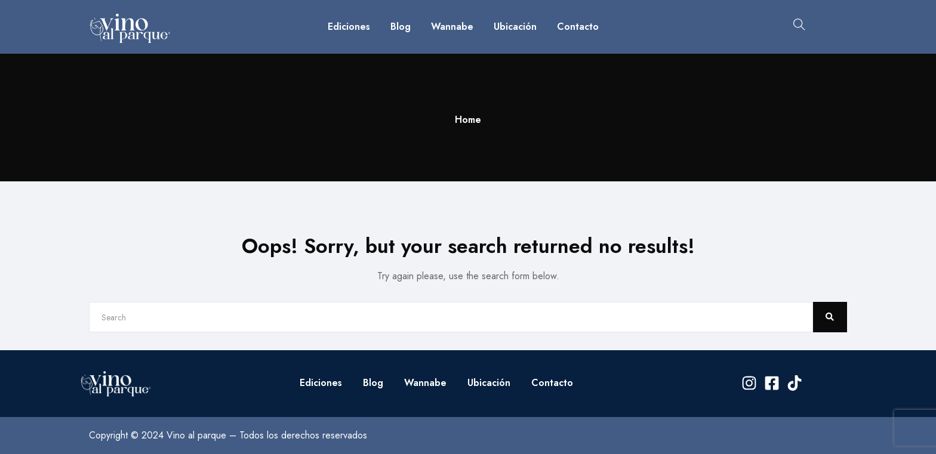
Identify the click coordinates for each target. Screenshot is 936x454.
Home (468, 119)
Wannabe (452, 26)
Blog (400, 26)
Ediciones (349, 26)
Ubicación (515, 26)
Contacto (578, 26)
